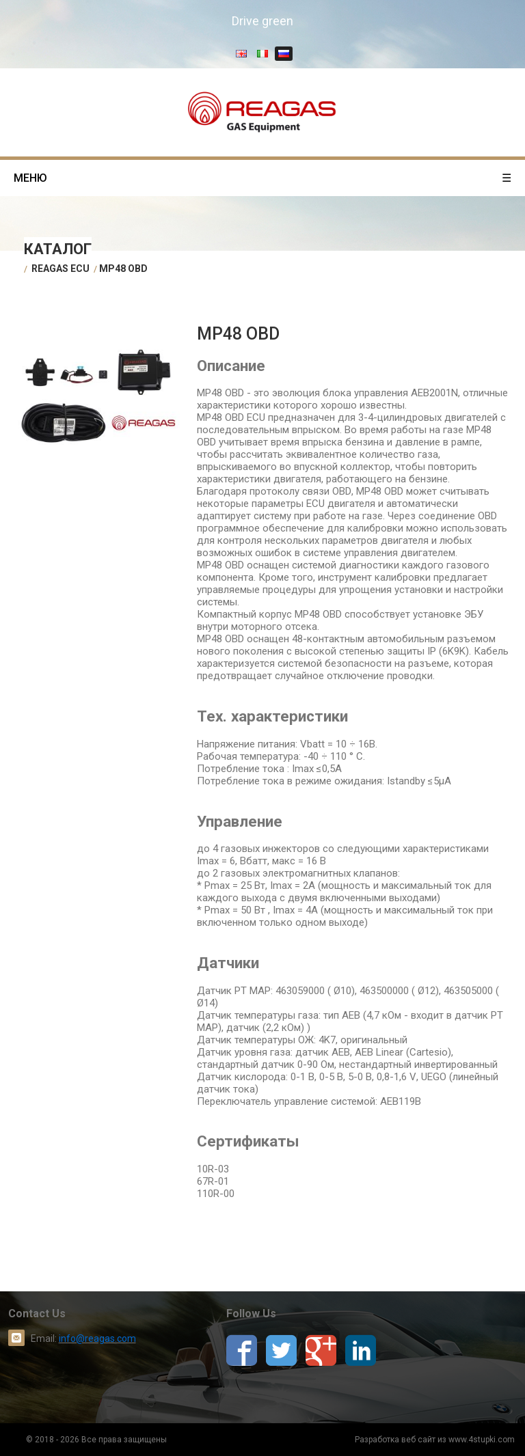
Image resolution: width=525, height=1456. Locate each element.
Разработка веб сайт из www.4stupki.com (435, 1439)
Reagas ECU (60, 268)
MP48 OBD (123, 268)
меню (262, 177)
